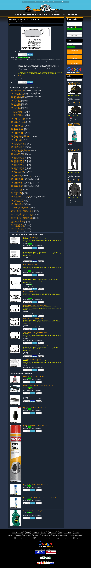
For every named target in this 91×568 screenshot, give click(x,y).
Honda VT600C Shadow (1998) (17, 160)
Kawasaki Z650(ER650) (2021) (17, 229)
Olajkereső (11, 535)
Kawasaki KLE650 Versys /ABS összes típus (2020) (22, 215)
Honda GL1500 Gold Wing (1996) (18, 143)
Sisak (51, 15)
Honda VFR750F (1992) (16, 100)
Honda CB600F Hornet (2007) (17, 178)
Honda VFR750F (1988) (16, 151)
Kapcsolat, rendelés (32, 1)
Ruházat (57, 15)
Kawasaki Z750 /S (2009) (16, 190)
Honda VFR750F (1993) (16, 101)
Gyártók (66, 1)
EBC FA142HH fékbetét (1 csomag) (31, 278)
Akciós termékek (67, 532)
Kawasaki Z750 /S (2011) (16, 193)
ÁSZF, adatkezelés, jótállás (40, 538)
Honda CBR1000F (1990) (16, 139)
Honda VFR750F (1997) (16, 107)
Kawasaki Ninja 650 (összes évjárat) (18, 221)
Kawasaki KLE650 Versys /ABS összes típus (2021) (22, 217)
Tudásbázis (54, 1)
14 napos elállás (78, 538)
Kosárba (30, 54)
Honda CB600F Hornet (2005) (17, 133)
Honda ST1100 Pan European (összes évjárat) (20, 150)
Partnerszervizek (69, 538)
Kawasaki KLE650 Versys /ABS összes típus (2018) (22, 213)
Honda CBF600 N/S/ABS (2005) (17, 200)
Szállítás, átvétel (46, 1)
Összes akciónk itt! (74, 79)
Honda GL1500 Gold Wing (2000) (18, 149)
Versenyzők (60, 1)
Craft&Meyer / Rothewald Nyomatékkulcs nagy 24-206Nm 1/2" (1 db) (38, 385)
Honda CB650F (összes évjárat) (17, 204)
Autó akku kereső (74, 63)
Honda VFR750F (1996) (16, 105)
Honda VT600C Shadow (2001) (17, 164)
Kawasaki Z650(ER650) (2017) (17, 224)
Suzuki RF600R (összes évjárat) (17, 117)
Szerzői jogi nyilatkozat (59, 538)
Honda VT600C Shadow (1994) (17, 154)
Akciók (63, 15)
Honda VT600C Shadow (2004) (17, 168)
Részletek (40, 247)
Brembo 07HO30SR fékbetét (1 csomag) (32, 251)
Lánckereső (74, 55)
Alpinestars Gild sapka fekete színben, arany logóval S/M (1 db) (74, 104)
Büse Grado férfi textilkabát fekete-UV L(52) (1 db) (73, 181)
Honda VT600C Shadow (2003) (17, 167)
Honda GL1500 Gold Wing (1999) (18, 147)
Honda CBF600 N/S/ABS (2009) (17, 92)
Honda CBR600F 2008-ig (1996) (18, 119)
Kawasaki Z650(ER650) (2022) (17, 231)
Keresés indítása (71, 46)
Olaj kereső (74, 58)
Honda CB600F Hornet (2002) (17, 129)
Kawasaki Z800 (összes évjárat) (17, 197)
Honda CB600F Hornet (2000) (17, 126)
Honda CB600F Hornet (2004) (17, 132)
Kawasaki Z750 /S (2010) (16, 192)
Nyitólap (24, 1)
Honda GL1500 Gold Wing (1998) (18, 146)
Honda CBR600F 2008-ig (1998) (18, 122)
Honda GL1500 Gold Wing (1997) (18, 144)
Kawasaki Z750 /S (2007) (16, 188)
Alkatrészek (21, 15)
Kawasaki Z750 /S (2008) (16, 189)
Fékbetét (25, 25)
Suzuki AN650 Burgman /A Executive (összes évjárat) (22, 176)
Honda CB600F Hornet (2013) (17, 186)
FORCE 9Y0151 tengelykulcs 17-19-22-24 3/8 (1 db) (34, 407)
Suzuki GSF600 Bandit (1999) (17, 115)
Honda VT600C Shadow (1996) (17, 157)
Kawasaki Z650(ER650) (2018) (17, 225)
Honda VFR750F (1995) (16, 104)
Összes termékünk (74, 50)
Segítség (50, 538)
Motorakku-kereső (27, 535)
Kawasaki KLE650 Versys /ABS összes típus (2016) (22, 210)
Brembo (19, 75)
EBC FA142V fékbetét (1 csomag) (30, 291)
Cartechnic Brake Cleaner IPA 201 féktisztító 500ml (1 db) (35, 484)
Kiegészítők (43, 15)
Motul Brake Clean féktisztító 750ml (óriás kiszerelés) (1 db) (36, 425)
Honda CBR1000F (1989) (16, 137)
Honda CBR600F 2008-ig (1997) (18, 121)
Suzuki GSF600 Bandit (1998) (17, 114)
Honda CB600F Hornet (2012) (17, 185)
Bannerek (31, 538)
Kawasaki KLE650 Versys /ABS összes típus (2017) (22, 211)
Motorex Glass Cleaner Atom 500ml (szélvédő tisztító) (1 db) (74, 124)
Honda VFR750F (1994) (16, 103)
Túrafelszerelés (32, 15)
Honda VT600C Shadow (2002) (17, 165)
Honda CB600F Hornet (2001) (17, 128)
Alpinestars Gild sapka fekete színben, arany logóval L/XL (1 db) (74, 83)
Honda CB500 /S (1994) (16, 172)
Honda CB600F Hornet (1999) (17, 125)
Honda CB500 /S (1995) (16, 174)
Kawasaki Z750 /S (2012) (16, 194)
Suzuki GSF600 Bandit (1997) (17, 112)
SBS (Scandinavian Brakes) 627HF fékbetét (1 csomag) (35, 318)
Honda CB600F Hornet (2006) (17, 135)
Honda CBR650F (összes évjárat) (18, 206)
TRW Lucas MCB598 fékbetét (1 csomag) (32, 359)
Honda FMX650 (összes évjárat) (18, 169)
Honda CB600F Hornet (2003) (17, 130)
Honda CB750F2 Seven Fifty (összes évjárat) (20, 136)
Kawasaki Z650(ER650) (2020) (17, 228)
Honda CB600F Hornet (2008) (17, 179)
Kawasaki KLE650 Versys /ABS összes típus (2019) (22, 214)
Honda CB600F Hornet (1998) (17, 124)
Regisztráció (74, 32)
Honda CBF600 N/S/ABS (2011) (17, 94)
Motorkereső (74, 53)
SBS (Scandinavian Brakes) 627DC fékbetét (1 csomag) (35, 305)
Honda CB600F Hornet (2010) (17, 182)
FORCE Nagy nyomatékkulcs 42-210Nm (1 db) (33, 396)
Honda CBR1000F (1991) (16, 140)
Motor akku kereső (74, 60)
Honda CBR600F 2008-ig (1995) (18, 118)
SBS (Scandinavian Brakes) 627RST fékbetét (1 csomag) (35, 346)
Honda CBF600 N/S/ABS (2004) (17, 199)
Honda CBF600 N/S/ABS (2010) (17, 93)
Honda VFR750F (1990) (16, 97)
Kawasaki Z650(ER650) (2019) (17, 226)
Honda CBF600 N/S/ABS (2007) (17, 203)
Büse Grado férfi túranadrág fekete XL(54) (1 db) (74, 150)
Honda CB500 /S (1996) (16, 175)
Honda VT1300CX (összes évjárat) (18, 171)
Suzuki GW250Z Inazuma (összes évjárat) (19, 207)
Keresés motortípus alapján (17, 532)
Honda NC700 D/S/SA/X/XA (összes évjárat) (20, 196)
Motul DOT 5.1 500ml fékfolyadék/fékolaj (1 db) (33, 376)
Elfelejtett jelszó (74, 35)
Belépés (74, 29)
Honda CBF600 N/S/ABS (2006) (17, 201)
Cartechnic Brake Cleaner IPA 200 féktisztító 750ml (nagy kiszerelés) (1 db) (39, 497)
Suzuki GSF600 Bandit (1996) (17, 111)
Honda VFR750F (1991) (16, 99)
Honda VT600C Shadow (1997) (17, 158)
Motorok (71, 15)
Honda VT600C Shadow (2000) (17, 162)
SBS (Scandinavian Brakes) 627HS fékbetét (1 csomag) (35, 332)
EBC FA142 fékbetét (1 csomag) (30, 264)
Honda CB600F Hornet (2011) (17, 183)
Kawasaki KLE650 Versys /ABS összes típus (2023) (22, 220)
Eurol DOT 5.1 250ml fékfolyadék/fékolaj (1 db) (33, 511)
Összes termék (12, 25)
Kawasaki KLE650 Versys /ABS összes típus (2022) (22, 218)
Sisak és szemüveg (52, 532)
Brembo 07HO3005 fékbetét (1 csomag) (32, 237)
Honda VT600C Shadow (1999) (17, 161)
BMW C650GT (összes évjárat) (17, 222)
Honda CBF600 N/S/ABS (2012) (17, 96)
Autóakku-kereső (36, 535)
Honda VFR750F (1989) (16, 153)
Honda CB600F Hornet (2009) (17, 181)
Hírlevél (39, 1)
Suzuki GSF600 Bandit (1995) (17, 110)
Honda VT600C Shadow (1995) (17, 156)
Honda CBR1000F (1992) (16, 142)
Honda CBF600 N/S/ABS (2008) (17, 90)
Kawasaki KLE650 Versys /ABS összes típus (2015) (22, 208)
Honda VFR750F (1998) (16, 108)
